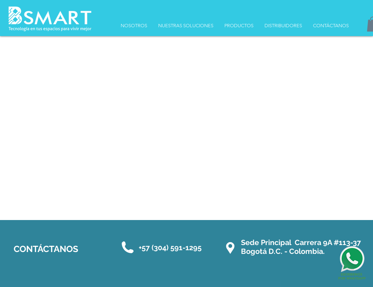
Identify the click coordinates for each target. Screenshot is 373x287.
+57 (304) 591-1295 (170, 247)
